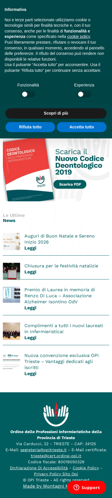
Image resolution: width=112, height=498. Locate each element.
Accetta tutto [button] (81, 127)
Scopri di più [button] (56, 113)
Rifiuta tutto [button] (30, 127)
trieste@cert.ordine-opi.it (56, 455)
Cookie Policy (86, 468)
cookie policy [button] (78, 36)
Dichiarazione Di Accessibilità (39, 468)
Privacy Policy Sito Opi (56, 474)
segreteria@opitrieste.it (43, 449)
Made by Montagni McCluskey (56, 486)
